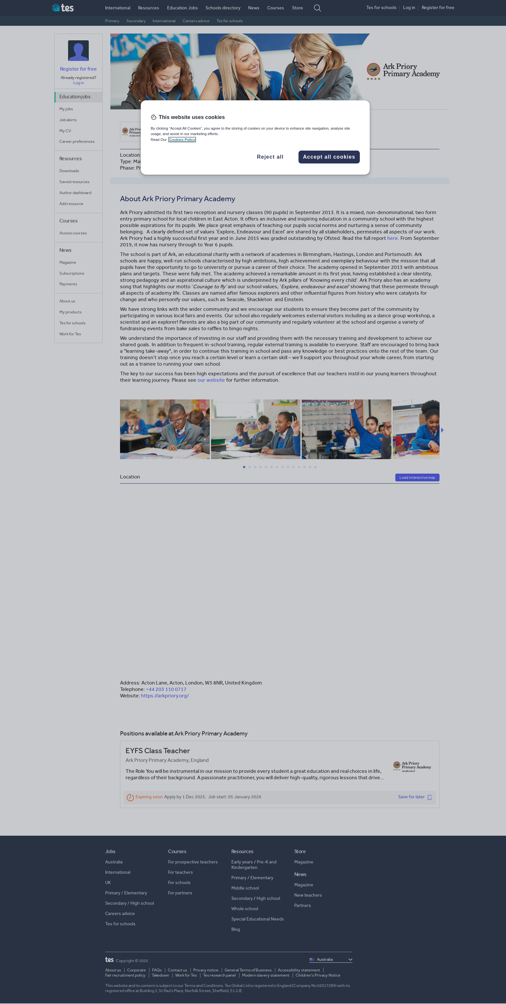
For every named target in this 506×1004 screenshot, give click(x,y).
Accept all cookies (329, 157)
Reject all (270, 157)
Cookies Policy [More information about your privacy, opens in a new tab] (182, 140)
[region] (255, 137)
